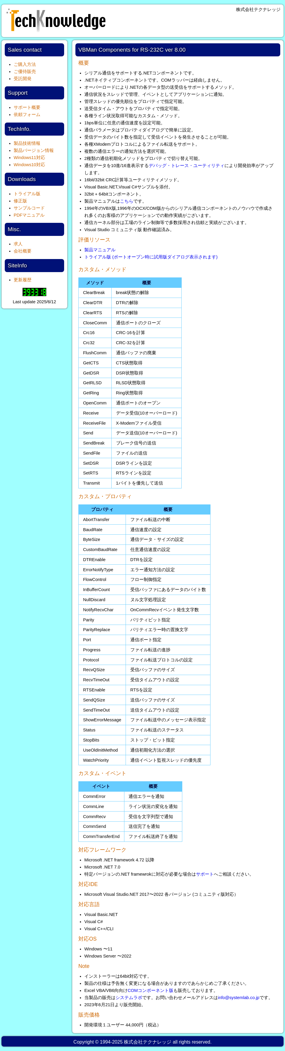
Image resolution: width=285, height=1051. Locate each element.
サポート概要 (27, 107)
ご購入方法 (25, 64)
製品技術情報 (27, 143)
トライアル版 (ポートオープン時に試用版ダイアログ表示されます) (151, 257)
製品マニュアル (99, 249)
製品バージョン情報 (34, 150)
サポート (205, 874)
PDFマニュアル (29, 215)
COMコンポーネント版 (150, 990)
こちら (126, 201)
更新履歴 (22, 279)
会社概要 (22, 251)
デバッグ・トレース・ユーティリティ (186, 165)
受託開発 (22, 78)
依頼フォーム (27, 114)
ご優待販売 (25, 71)
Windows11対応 (29, 157)
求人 (18, 244)
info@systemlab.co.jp (238, 997)
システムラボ (128, 997)
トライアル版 (27, 193)
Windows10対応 (29, 164)
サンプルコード (29, 208)
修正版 (20, 201)
